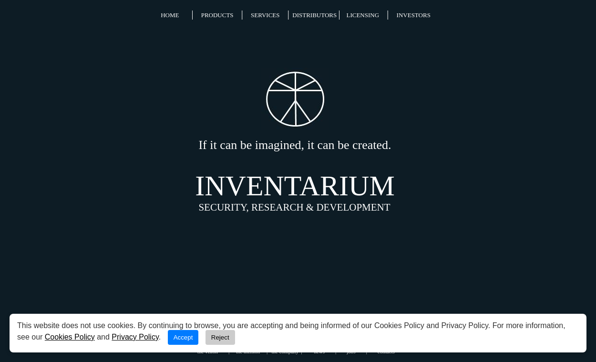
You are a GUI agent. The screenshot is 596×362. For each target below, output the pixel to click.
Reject (220, 337)
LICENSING (362, 15)
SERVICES (265, 15)
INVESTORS (414, 15)
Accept (183, 337)
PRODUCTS (217, 15)
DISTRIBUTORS (314, 15)
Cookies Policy (70, 337)
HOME (170, 15)
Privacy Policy (135, 337)
